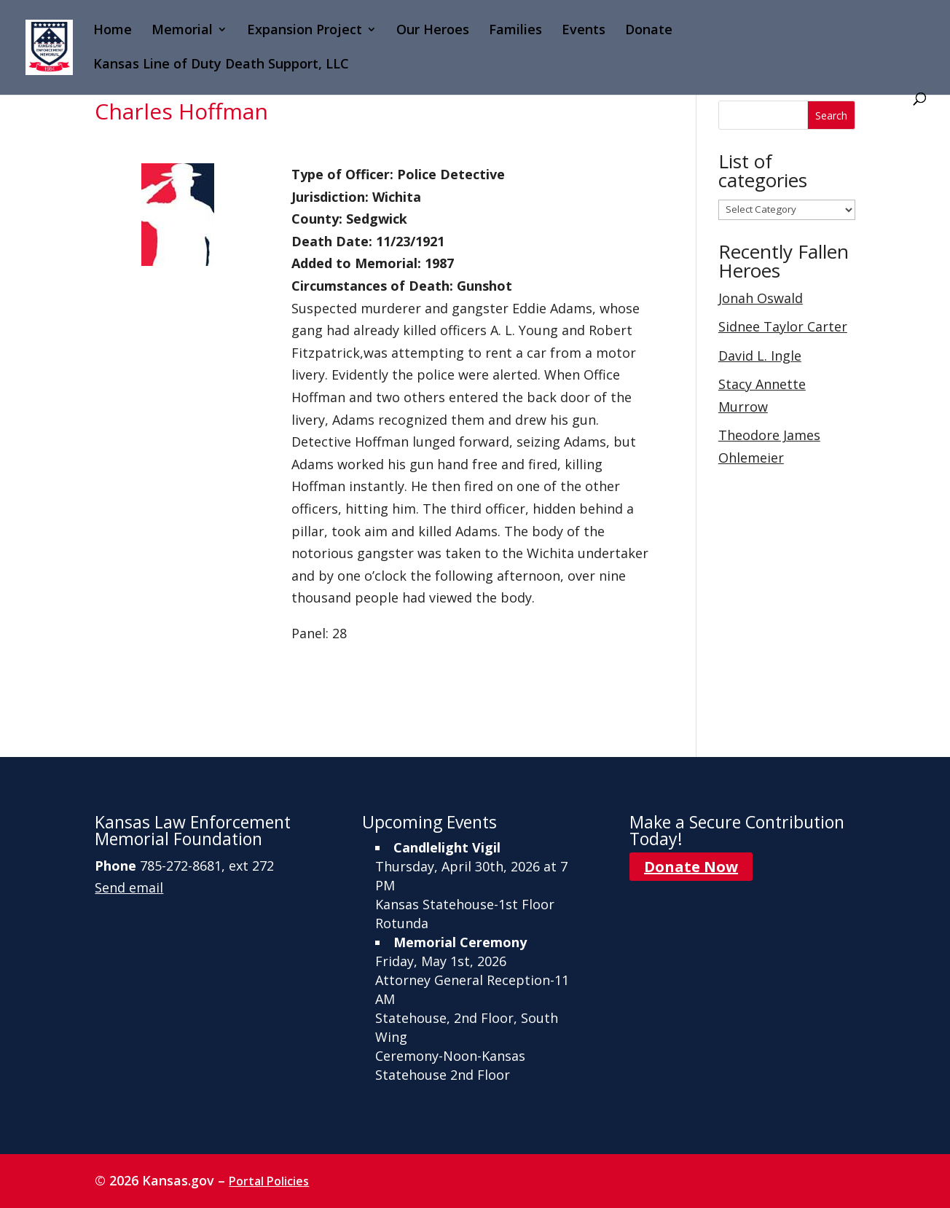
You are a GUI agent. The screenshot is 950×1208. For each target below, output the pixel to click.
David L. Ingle (759, 355)
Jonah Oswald (760, 298)
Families (515, 31)
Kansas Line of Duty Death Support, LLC (221, 65)
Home (112, 31)
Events (583, 31)
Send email (129, 887)
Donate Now (691, 866)
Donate (648, 31)
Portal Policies (269, 1181)
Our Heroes (432, 31)
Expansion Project (304, 31)
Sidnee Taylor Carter (782, 326)
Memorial (182, 31)
